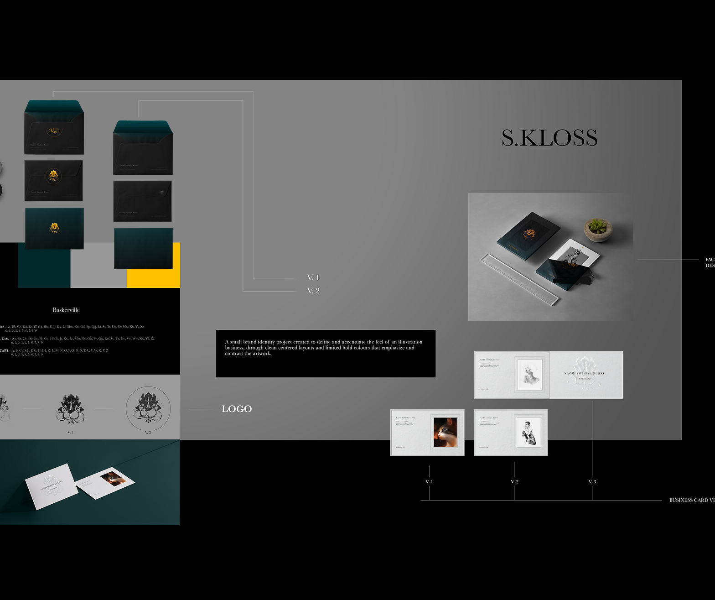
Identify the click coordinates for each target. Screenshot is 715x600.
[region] (99, 185)
